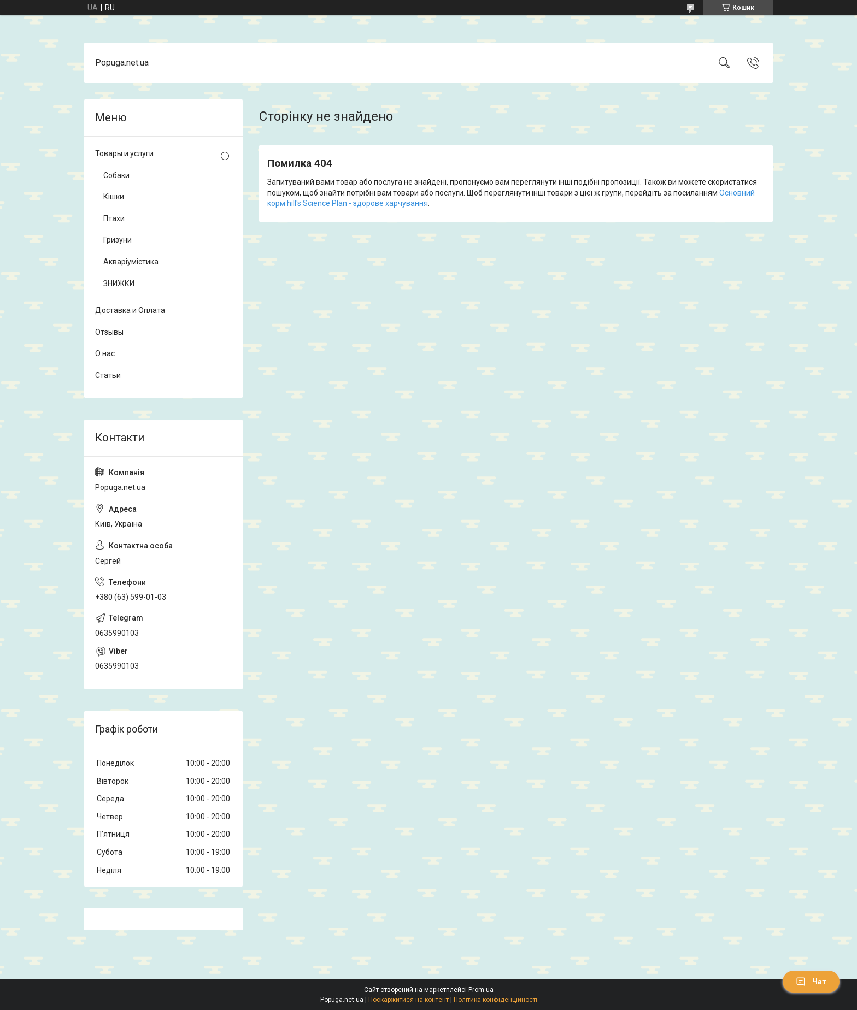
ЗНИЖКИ (118, 283)
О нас (105, 353)
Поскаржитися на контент (408, 999)
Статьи (108, 375)
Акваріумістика (131, 261)
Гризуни (117, 239)
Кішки (113, 196)
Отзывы (109, 332)
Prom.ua (481, 990)
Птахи (114, 218)
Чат (811, 982)
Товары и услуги (124, 153)
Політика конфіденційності (495, 999)
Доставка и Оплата (130, 310)
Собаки (116, 175)
